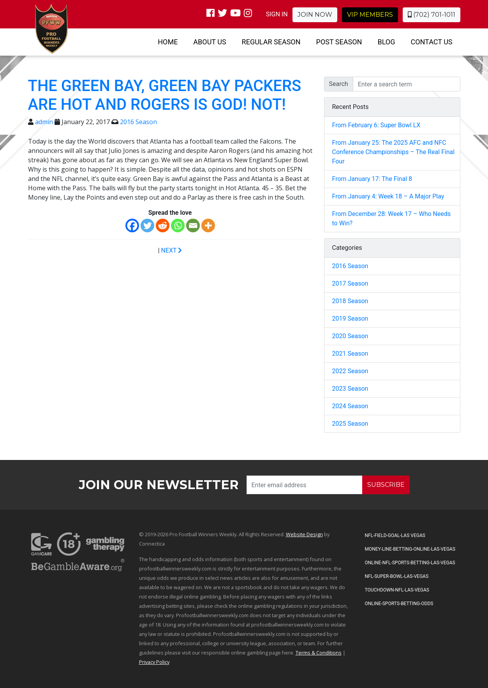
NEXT (171, 250)
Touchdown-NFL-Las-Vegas (397, 590)
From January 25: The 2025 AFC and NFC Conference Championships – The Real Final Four (393, 152)
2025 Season (350, 423)
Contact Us (431, 42)
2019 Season (350, 318)
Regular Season (271, 42)
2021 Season (350, 353)
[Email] (193, 225)
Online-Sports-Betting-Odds (399, 603)
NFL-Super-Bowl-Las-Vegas (397, 576)
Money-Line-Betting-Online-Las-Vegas (410, 549)
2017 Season (350, 283)
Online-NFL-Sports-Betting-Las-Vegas (410, 562)
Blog (386, 42)
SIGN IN (277, 14)
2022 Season (350, 371)
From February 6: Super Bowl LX (376, 125)
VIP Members (370, 14)
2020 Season (350, 336)
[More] (208, 225)
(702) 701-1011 (431, 14)
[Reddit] (162, 225)
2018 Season (350, 301)
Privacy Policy (154, 661)
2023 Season (350, 388)
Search (338, 84)
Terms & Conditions (319, 652)
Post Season (339, 42)
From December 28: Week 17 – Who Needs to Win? (391, 218)
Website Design (304, 534)
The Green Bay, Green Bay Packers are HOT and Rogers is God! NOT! (164, 95)
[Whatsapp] (178, 225)
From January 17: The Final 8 (372, 179)
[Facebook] (132, 225)
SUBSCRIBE (386, 484)
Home (168, 42)
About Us (209, 42)
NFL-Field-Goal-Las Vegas (395, 535)
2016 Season (138, 122)
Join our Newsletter (159, 484)
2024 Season (350, 406)
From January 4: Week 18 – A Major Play (388, 196)
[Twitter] (147, 225)
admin (44, 122)
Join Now (315, 14)
